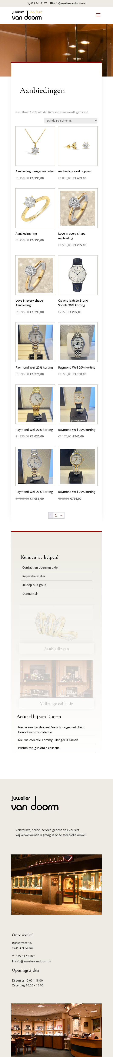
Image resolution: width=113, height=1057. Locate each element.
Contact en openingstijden (40, 567)
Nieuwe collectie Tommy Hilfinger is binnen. (48, 740)
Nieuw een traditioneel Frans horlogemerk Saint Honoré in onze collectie (51, 729)
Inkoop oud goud (34, 585)
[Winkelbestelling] (70, 120)
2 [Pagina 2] (56, 515)
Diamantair (30, 594)
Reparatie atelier (33, 576)
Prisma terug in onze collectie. (39, 748)
